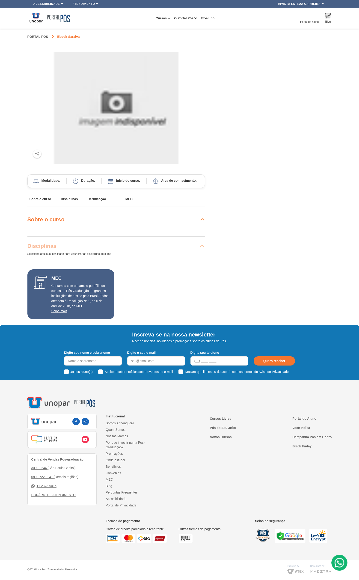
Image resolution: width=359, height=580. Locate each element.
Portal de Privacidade (121, 505)
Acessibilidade (48, 4)
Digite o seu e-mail (141, 352)
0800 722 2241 (42, 477)
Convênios (113, 473)
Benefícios (113, 466)
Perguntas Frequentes (122, 492)
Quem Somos (116, 429)
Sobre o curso (40, 199)
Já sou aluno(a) (82, 372)
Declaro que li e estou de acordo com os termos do (237, 372)
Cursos (161, 18)
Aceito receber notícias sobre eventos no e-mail (139, 372)
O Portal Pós (183, 18)
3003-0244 (39, 468)
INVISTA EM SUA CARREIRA (301, 4)
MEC (129, 199)
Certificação (97, 199)
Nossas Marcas (117, 436)
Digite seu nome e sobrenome (87, 352)
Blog (109, 486)
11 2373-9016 (43, 486)
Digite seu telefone (204, 352)
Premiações (114, 453)
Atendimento (85, 4)
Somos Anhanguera (120, 423)
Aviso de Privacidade (274, 372)
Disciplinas (69, 199)
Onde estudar (115, 460)
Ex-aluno (207, 18)
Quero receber (274, 361)
